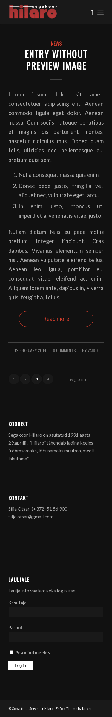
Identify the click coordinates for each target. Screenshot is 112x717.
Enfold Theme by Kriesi (73, 708)
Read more (56, 318)
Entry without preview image (56, 59)
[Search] (89, 12)
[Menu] (100, 12)
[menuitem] (89, 12)
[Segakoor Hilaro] (46, 12)
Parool (15, 627)
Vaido (93, 350)
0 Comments (64, 350)
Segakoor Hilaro (41, 708)
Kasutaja (17, 602)
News (56, 43)
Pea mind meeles (30, 652)
